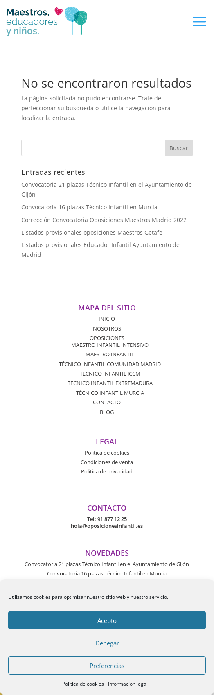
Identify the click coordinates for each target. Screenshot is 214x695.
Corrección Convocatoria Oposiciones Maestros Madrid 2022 (104, 220)
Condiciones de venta (107, 462)
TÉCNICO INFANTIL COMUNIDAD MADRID (110, 364)
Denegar (107, 643)
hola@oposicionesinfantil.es (107, 526)
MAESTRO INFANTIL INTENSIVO (110, 345)
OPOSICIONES (107, 338)
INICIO (107, 318)
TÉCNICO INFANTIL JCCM (110, 373)
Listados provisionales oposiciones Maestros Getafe (91, 232)
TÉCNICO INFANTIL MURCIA (110, 392)
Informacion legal (128, 683)
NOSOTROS (107, 328)
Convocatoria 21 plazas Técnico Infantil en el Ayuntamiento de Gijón (107, 564)
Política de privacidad (107, 471)
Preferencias (107, 665)
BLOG (107, 412)
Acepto (107, 620)
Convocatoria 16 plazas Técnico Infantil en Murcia (89, 207)
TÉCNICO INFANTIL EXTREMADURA (110, 383)
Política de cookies (83, 683)
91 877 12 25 (112, 519)
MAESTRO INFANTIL (110, 354)
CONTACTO (107, 402)
